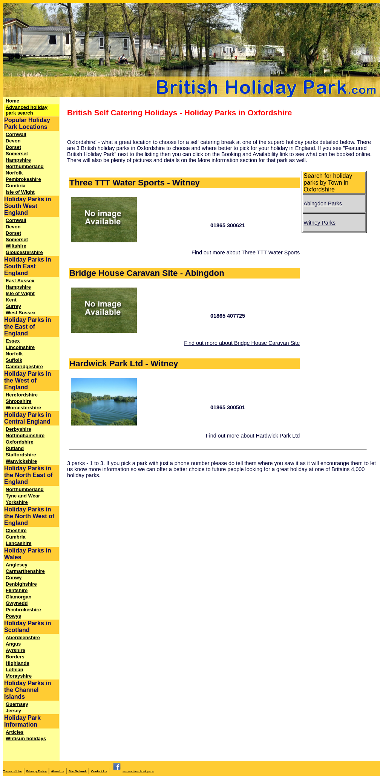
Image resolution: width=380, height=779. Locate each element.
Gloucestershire (24, 252)
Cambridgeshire (24, 366)
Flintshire (17, 590)
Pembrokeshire (23, 179)
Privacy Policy (36, 771)
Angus (13, 644)
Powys (13, 616)
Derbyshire (18, 429)
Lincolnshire (20, 347)
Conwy (13, 577)
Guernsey (17, 704)
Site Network (78, 771)
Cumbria (16, 185)
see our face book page (132, 771)
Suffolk (14, 360)
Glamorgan (18, 597)
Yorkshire (17, 502)
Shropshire (18, 401)
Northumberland (25, 166)
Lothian (14, 669)
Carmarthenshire (25, 571)
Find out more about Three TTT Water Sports (246, 252)
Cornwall (16, 134)
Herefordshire (22, 395)
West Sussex (21, 312)
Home (12, 101)
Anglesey (17, 565)
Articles (15, 732)
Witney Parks (319, 223)
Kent (11, 300)
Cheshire (16, 530)
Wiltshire (16, 246)
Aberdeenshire (23, 637)
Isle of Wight (20, 192)
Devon (13, 141)
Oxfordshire (19, 442)
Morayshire (19, 676)
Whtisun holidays (26, 738)
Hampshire (18, 160)
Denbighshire (21, 584)
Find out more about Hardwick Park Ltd (253, 436)
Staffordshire (21, 455)
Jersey (13, 710)
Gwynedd (17, 603)
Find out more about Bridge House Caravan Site (242, 343)
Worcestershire (23, 407)
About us (57, 771)
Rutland (15, 448)
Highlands (17, 663)
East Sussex (20, 280)
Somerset (17, 153)
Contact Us (99, 771)
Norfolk (14, 173)
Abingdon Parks (322, 203)
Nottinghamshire (25, 435)
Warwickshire (21, 461)
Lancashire (18, 543)
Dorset (13, 147)
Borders (15, 657)
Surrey (13, 306)
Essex (13, 341)
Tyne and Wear (23, 496)
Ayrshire (15, 650)
